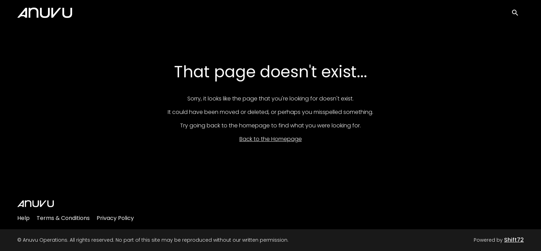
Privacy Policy (115, 218)
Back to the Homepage (270, 139)
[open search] (517, 14)
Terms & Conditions (63, 218)
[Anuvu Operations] (35, 203)
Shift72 (514, 240)
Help (23, 218)
